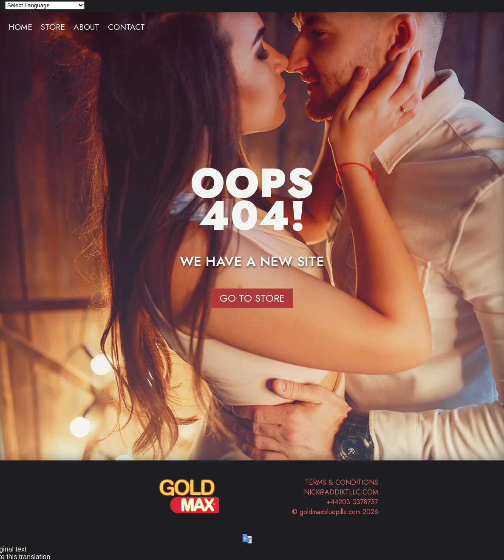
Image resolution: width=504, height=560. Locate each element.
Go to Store (252, 298)
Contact (126, 27)
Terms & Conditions (341, 482)
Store (53, 27)
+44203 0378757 (352, 502)
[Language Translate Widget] (45, 5)
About (86, 27)
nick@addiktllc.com (341, 492)
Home (20, 27)
